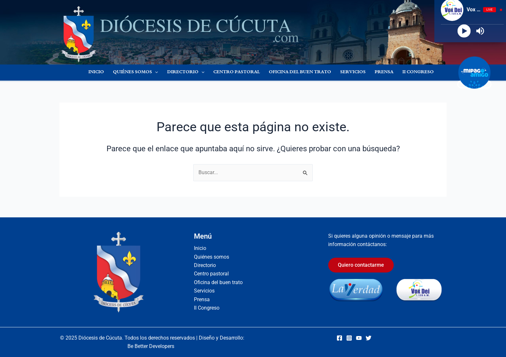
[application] (155, 72)
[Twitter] (368, 338)
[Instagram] (349, 338)
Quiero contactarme (361, 265)
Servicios (353, 72)
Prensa (384, 72)
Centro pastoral (236, 72)
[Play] (464, 31)
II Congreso (418, 72)
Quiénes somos (135, 72)
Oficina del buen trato (300, 72)
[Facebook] (339, 338)
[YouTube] (359, 338)
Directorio (185, 72)
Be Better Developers (150, 346)
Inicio (96, 72)
